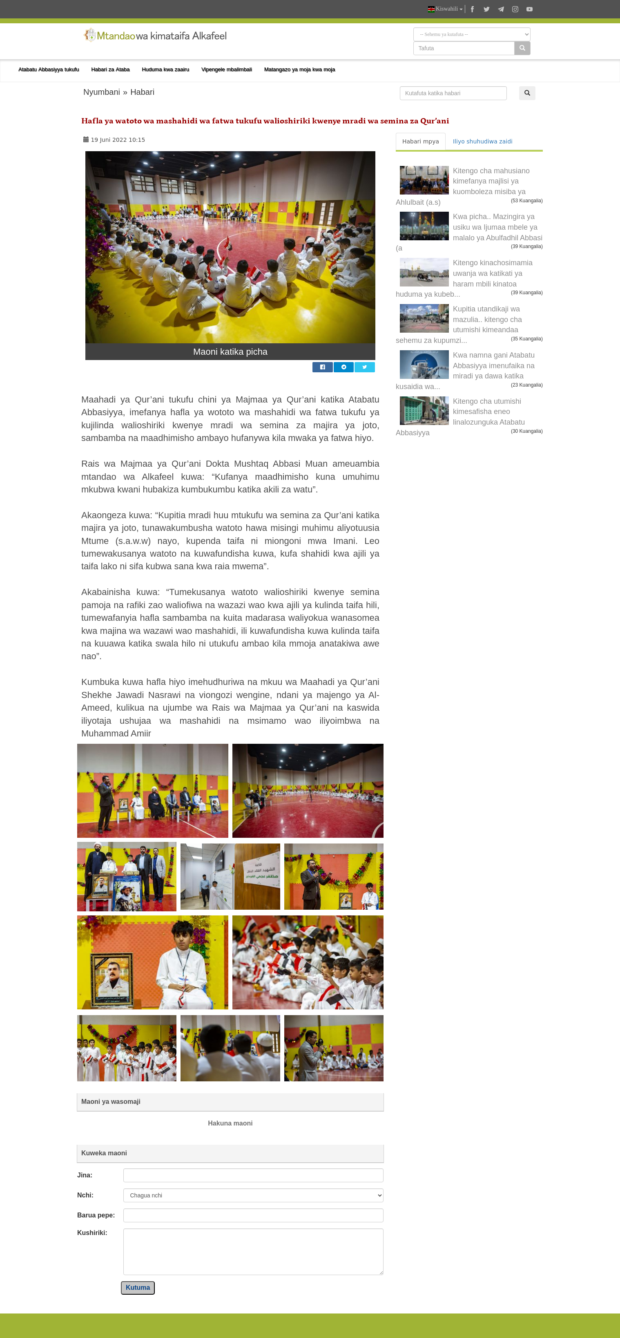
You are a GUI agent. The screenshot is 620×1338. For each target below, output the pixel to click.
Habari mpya (420, 141)
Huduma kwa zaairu (165, 69)
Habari (142, 92)
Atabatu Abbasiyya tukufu (48, 69)
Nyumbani (101, 92)
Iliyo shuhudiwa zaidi (483, 141)
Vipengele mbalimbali (226, 69)
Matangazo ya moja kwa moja (299, 69)
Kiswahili (445, 9)
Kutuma (138, 1287)
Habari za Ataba (110, 69)
